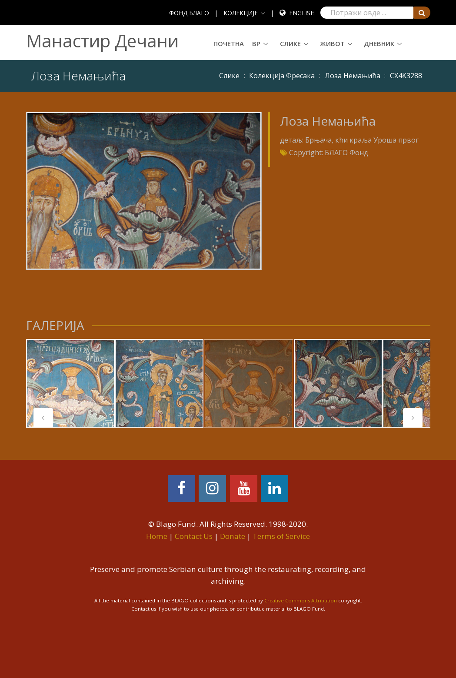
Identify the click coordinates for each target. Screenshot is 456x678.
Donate (232, 536)
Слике (290, 43)
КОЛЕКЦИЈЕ (240, 13)
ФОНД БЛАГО (189, 13)
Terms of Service (281, 536)
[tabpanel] (70, 383)
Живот (332, 43)
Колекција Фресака (282, 75)
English (302, 13)
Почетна (228, 43)
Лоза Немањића (352, 75)
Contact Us (194, 536)
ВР (256, 43)
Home (156, 536)
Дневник (379, 43)
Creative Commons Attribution (300, 600)
